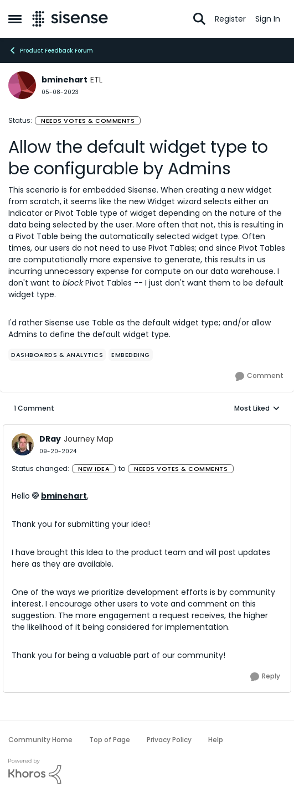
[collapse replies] (147, 430)
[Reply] (265, 677)
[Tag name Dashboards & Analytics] (57, 355)
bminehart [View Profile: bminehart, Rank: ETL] (64, 79)
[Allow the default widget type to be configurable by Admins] (57, 451)
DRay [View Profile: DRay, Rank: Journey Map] (50, 438)
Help (215, 739)
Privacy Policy (169, 739)
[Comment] (259, 376)
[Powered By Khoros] (147, 771)
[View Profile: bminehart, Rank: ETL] (22, 85)
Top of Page (109, 739)
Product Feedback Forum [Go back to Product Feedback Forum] (50, 50)
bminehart (64, 495)
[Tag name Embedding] (131, 355)
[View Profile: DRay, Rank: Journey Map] (23, 444)
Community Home (40, 739)
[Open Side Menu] (15, 19)
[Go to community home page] (70, 18)
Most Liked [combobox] (257, 408)
